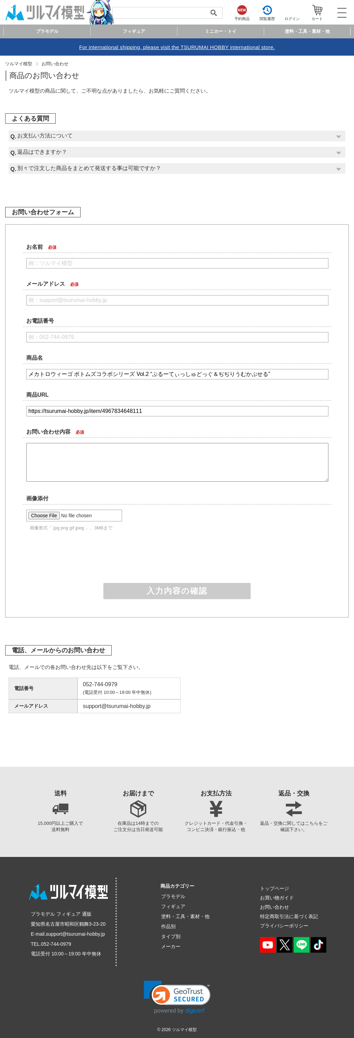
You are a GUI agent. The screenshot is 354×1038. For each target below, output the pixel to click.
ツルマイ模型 (18, 63)
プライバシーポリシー (284, 925)
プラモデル (173, 896)
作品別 (168, 926)
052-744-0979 (56, 944)
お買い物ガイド (277, 897)
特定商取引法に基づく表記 (289, 916)
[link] (177, 997)
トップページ (274, 888)
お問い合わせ (54, 63)
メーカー (170, 946)
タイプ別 (170, 936)
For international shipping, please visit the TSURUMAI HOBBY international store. (177, 47)
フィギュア (173, 906)
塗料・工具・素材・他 (185, 916)
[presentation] (177, 558)
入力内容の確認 (177, 590)
